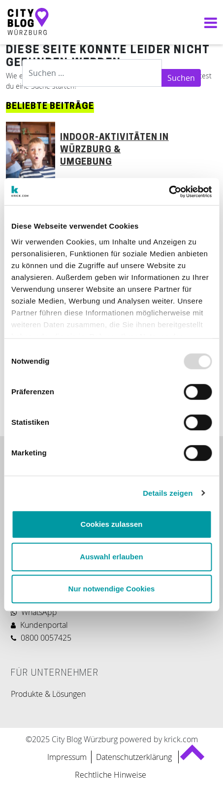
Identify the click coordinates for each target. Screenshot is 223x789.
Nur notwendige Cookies (111, 588)
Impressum (67, 757)
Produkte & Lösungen (48, 693)
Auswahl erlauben (111, 556)
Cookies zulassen (112, 524)
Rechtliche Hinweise (110, 774)
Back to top (192, 757)
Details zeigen (167, 493)
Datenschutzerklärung (135, 757)
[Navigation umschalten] (208, 22)
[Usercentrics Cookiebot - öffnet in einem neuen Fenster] (169, 191)
